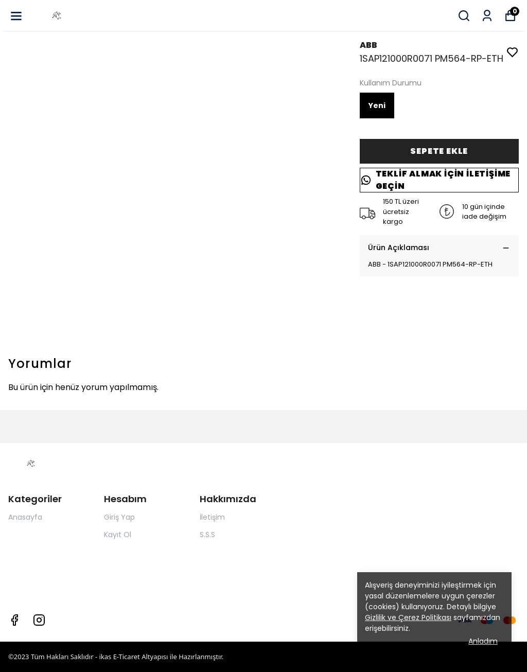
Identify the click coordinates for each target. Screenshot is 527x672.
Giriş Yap (119, 517)
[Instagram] (39, 620)
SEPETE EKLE (439, 151)
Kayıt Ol (117, 534)
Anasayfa (25, 517)
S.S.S (207, 534)
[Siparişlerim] (487, 15)
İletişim (212, 517)
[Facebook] (14, 620)
